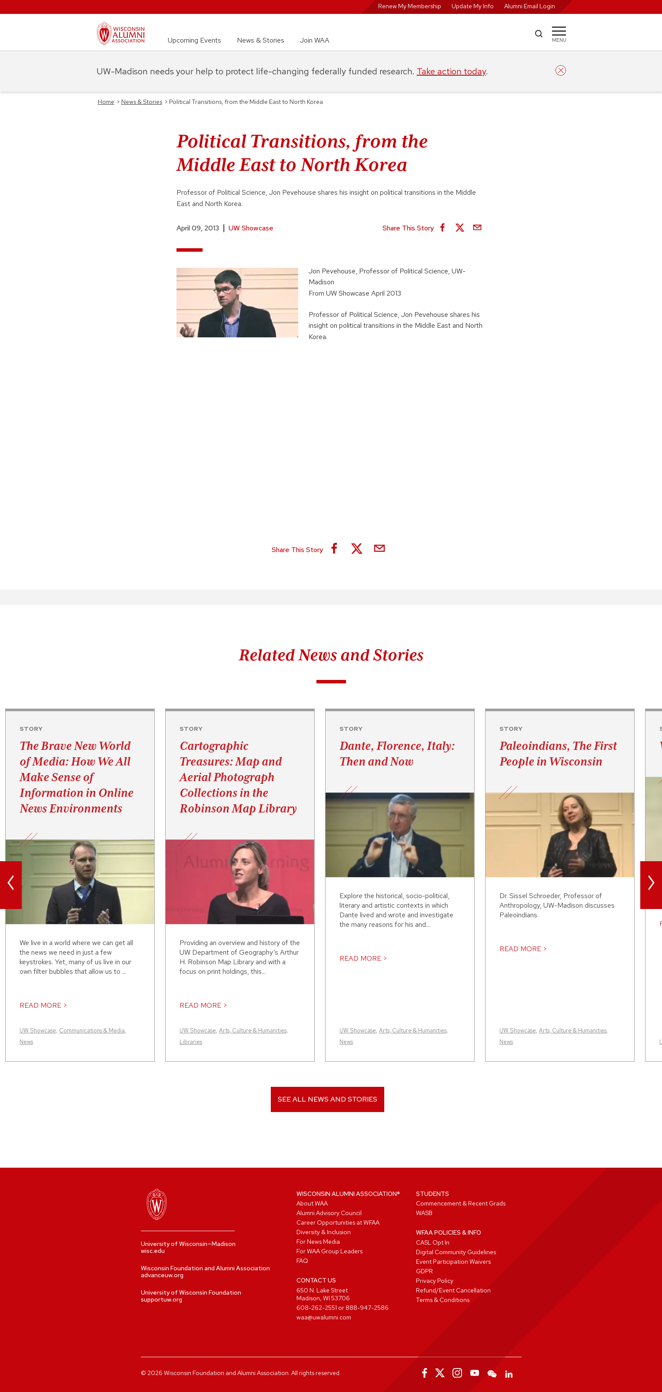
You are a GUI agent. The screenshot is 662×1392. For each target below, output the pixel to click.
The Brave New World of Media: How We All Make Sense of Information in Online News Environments (76, 777)
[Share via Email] (477, 228)
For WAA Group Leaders (329, 1251)
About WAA (312, 1203)
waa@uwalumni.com (323, 1317)
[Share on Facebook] (442, 228)
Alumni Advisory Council (329, 1213)
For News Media (318, 1241)
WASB (424, 1213)
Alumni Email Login (529, 6)
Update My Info (473, 6)
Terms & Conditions (442, 1300)
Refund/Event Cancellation (453, 1290)
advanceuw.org (162, 1275)
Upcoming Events (194, 40)
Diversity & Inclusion (323, 1232)
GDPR (424, 1271)
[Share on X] (460, 228)
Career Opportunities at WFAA (337, 1222)
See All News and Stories (327, 1099)
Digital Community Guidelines (456, 1252)
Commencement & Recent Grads (461, 1203)
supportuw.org (161, 1299)
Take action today (451, 71)
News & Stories (260, 40)
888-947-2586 (367, 1308)
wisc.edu (153, 1251)
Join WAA (314, 40)
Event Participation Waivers (453, 1261)
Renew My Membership (409, 6)
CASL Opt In (432, 1242)
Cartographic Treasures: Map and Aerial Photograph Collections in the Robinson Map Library (238, 777)
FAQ (302, 1261)
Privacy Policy (434, 1281)
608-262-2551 (316, 1308)
